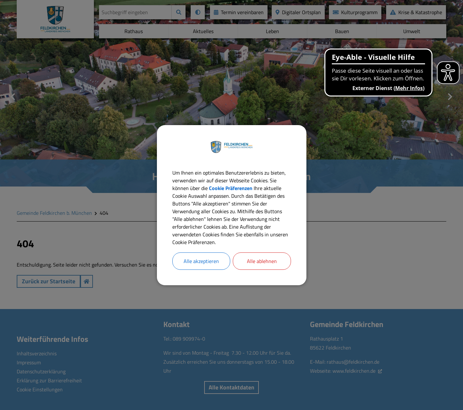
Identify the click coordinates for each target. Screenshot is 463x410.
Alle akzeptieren (201, 261)
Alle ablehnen (262, 261)
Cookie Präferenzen (230, 188)
